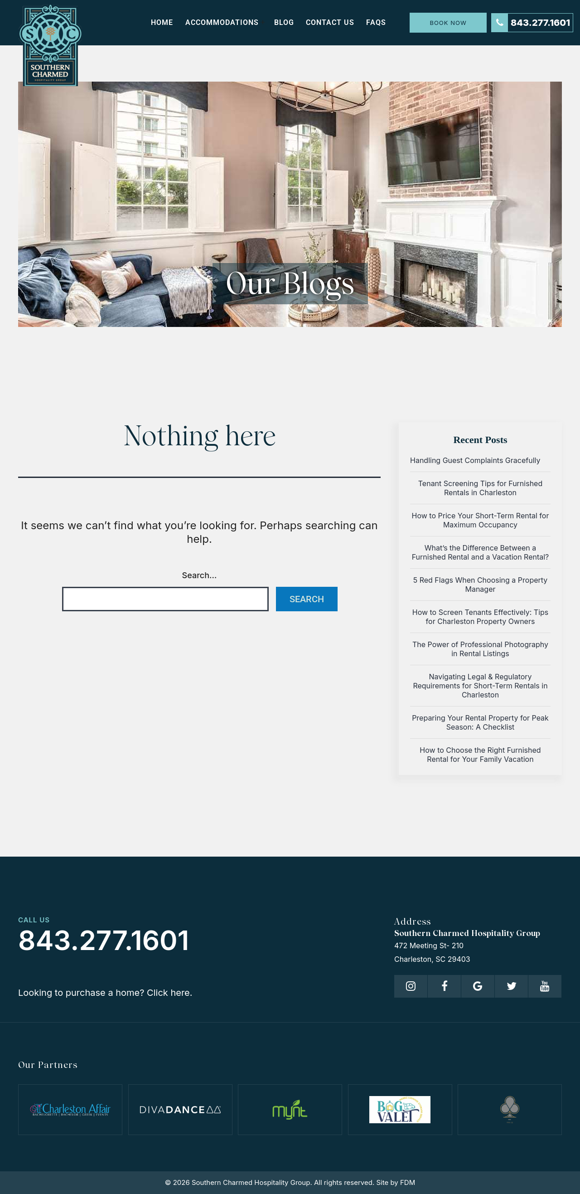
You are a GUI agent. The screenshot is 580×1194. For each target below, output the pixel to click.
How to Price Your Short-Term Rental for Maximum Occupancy (480, 520)
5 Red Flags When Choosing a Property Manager (480, 584)
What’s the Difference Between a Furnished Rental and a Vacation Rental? (480, 552)
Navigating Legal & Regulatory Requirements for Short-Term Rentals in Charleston (480, 685)
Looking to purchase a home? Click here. (105, 992)
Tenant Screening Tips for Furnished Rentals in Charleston (480, 488)
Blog (284, 22)
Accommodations (222, 22)
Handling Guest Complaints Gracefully (475, 460)
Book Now (448, 22)
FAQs (376, 22)
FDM (407, 1182)
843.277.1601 (531, 23)
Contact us (330, 22)
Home (162, 22)
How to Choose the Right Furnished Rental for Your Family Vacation (480, 755)
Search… (199, 575)
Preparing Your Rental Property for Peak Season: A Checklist (480, 722)
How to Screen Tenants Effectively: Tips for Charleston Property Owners (480, 617)
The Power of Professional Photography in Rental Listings (480, 649)
